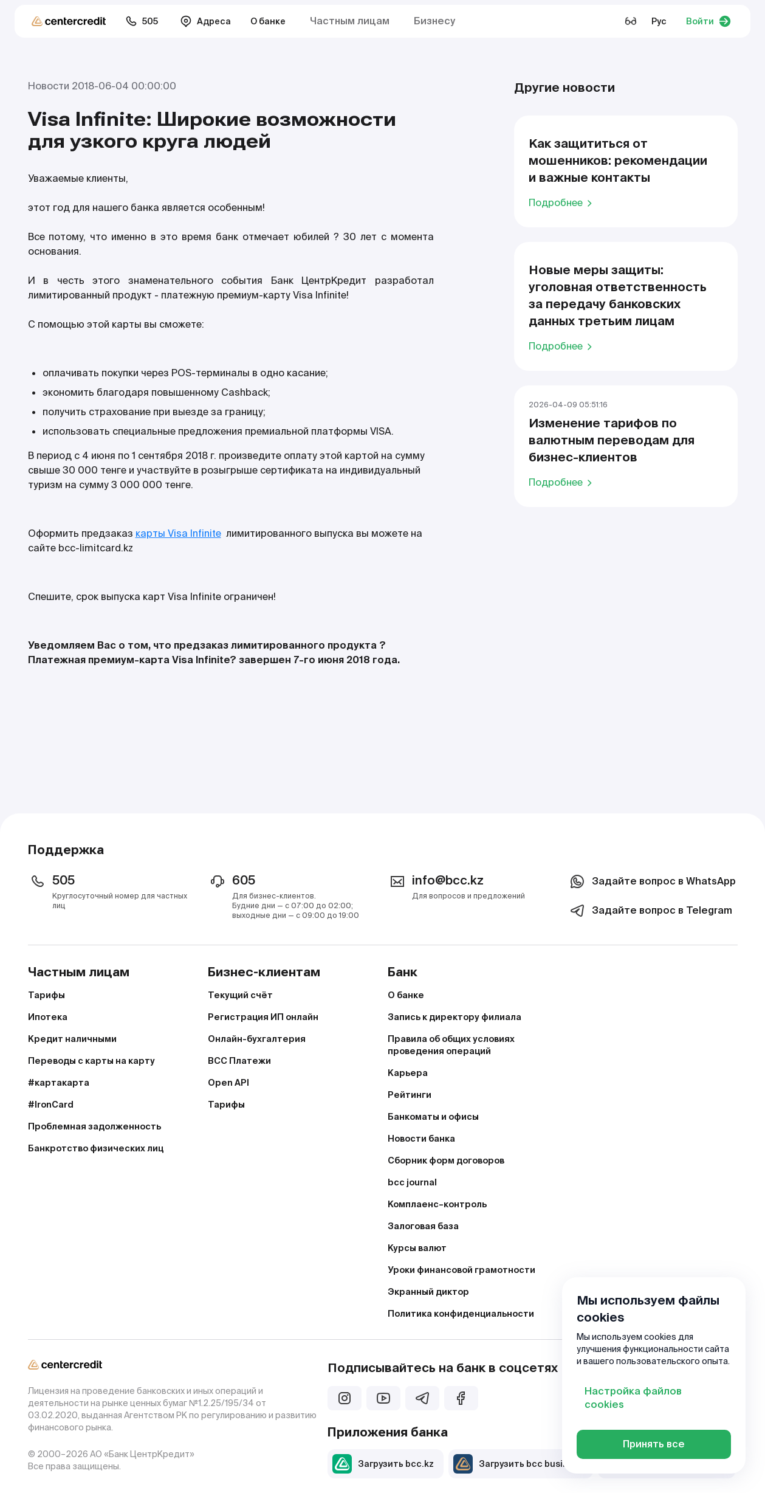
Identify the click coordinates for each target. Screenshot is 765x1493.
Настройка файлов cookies (633, 1398)
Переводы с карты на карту (91, 1060)
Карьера (408, 1072)
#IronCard (51, 1104)
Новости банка (421, 1138)
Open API (228, 1082)
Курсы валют (417, 1248)
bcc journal (412, 1182)
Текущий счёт (240, 995)
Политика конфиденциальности (461, 1313)
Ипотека (47, 1017)
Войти (708, 21)
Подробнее (562, 202)
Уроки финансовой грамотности (461, 1269)
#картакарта (58, 1082)
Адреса (205, 21)
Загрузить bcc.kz (383, 1464)
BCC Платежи (239, 1060)
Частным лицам (349, 21)
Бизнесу (434, 21)
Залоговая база (423, 1226)
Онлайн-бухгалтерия (257, 1038)
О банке (268, 21)
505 (141, 21)
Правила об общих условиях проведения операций (451, 1045)
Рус (659, 21)
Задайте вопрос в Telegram (650, 910)
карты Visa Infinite (178, 533)
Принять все (654, 1444)
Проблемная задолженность (94, 1126)
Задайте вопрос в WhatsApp (652, 881)
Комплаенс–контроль (437, 1204)
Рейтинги (409, 1094)
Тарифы (46, 995)
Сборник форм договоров (446, 1160)
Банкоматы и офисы (433, 1116)
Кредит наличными (72, 1038)
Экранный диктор (428, 1291)
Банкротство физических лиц (95, 1148)
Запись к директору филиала (454, 1017)
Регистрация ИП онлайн (263, 1017)
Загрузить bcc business (518, 1464)
